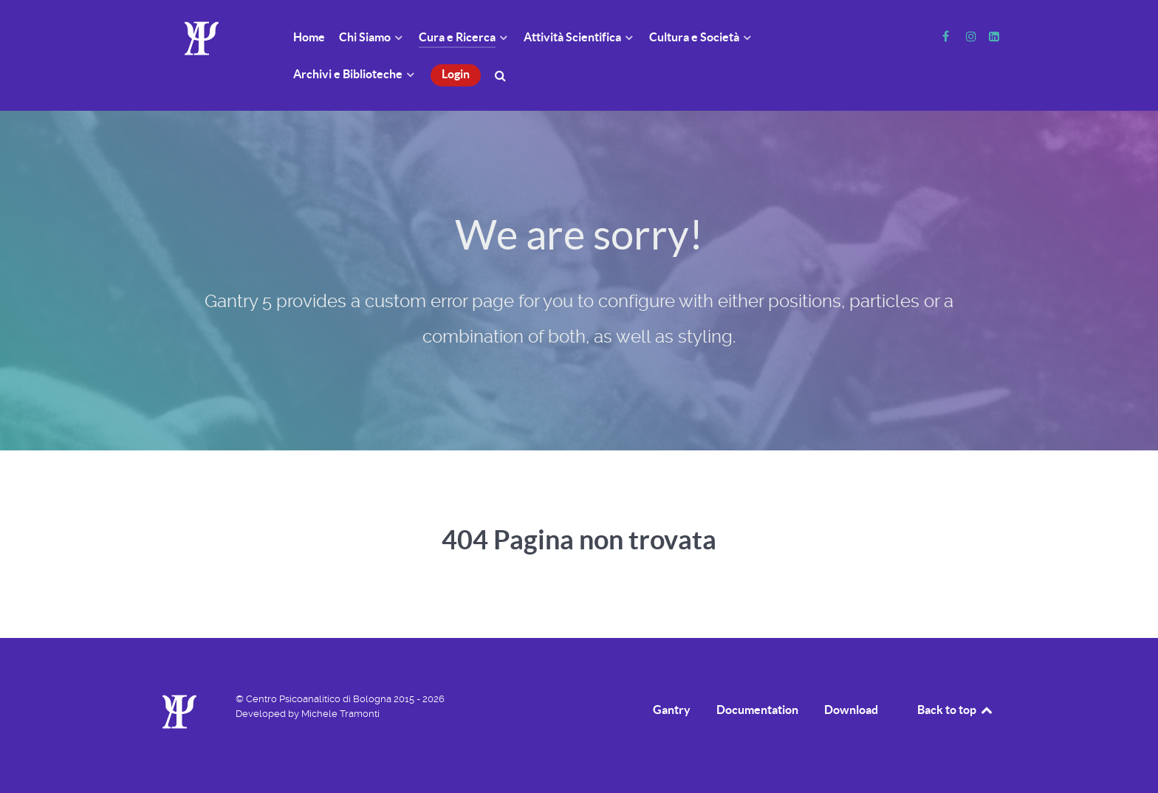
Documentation (757, 709)
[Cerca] (502, 74)
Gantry (672, 709)
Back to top (955, 709)
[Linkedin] (994, 36)
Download (851, 709)
